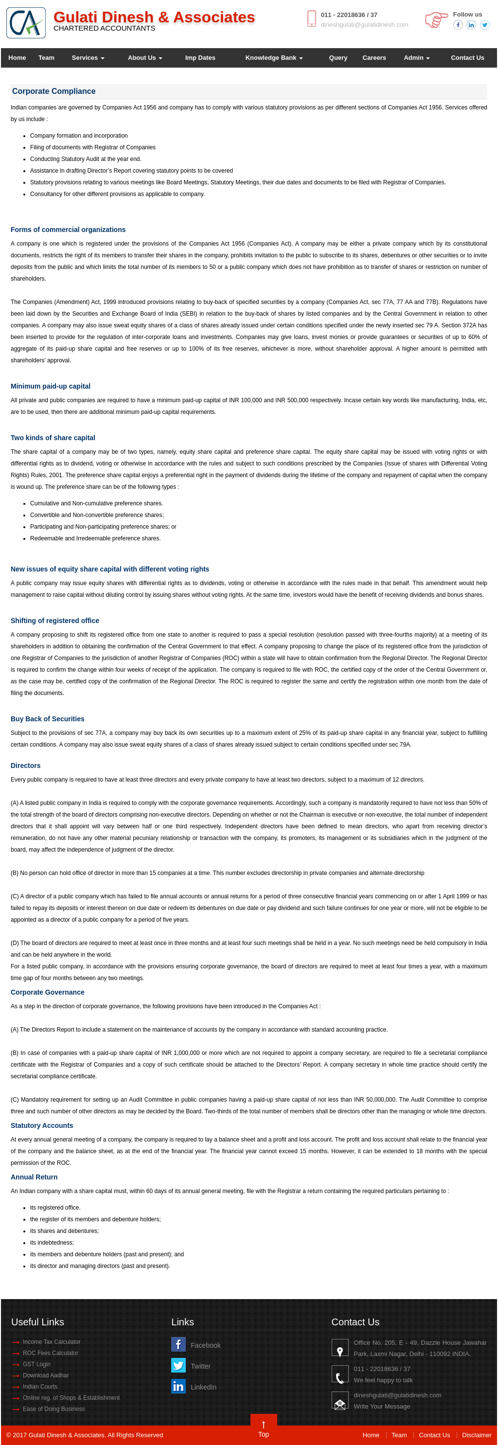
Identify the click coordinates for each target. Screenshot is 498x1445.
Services (88, 57)
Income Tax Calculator (52, 1341)
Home (17, 57)
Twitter (201, 1366)
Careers (374, 57)
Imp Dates (200, 57)
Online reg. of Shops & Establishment (71, 1397)
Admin (417, 57)
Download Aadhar (46, 1375)
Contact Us (467, 57)
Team (46, 57)
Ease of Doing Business (54, 1409)
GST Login (37, 1364)
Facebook (205, 1345)
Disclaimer (477, 1435)
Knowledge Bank (274, 57)
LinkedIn (203, 1387)
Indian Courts (40, 1386)
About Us (145, 57)
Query (338, 57)
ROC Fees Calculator (50, 1353)
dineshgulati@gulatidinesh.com (365, 24)
